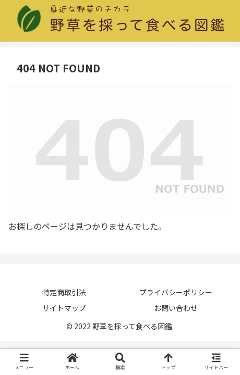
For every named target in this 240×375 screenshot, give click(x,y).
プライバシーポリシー (175, 292)
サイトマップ (64, 308)
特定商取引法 (64, 292)
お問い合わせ (176, 308)
